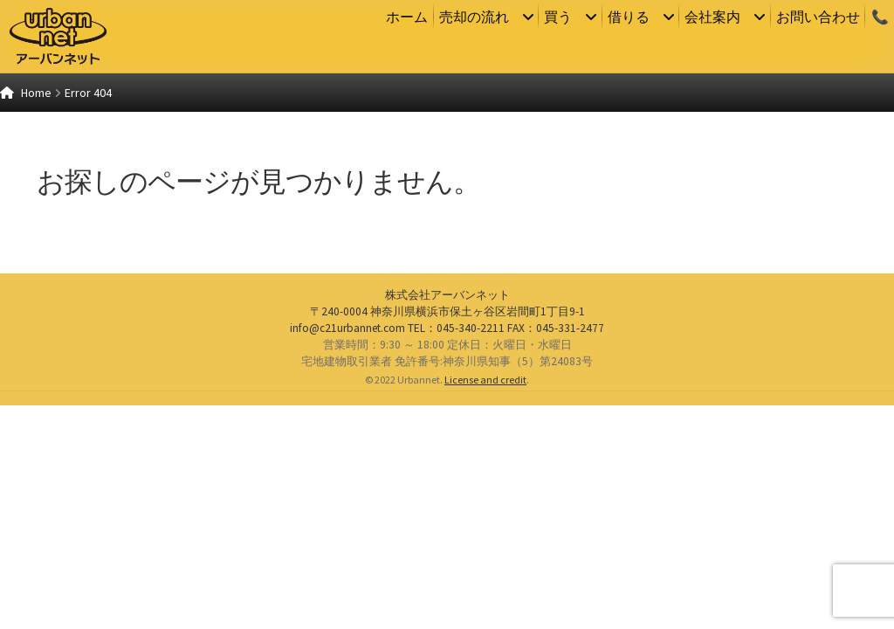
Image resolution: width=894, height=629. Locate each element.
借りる (629, 16)
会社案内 (712, 16)
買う (558, 16)
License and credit (485, 603)
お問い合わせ (818, 16)
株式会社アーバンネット (447, 518)
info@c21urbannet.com (347, 550)
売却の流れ (474, 16)
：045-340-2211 (456, 550)
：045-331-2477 (555, 550)
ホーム (407, 16)
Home (36, 92)
